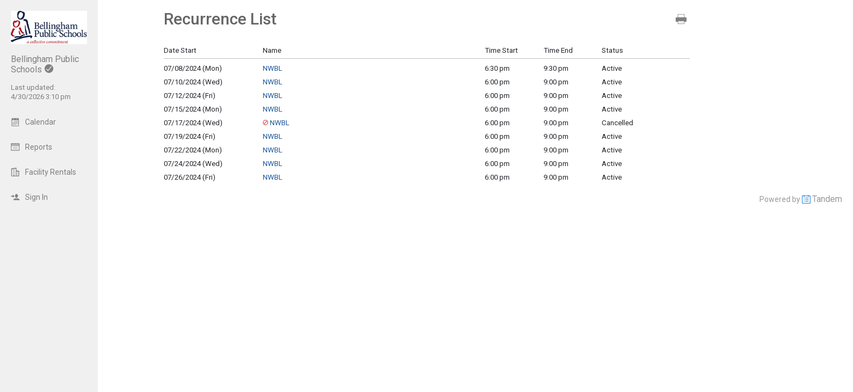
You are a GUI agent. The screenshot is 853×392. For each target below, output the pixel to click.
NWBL (272, 68)
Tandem (827, 199)
